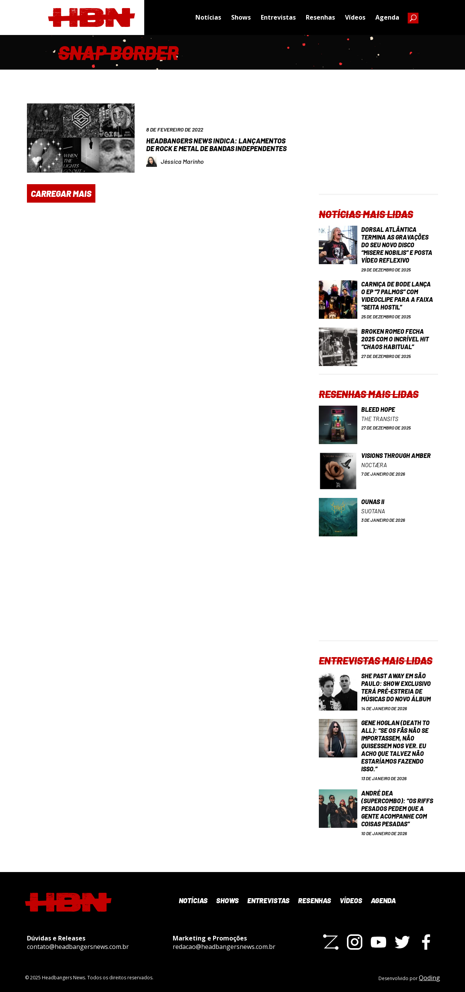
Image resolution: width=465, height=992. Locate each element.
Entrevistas (278, 17)
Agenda (387, 17)
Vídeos (355, 17)
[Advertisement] (378, 146)
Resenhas (320, 17)
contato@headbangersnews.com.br (78, 946)
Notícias (208, 17)
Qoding (429, 978)
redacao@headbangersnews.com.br (224, 946)
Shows (241, 17)
